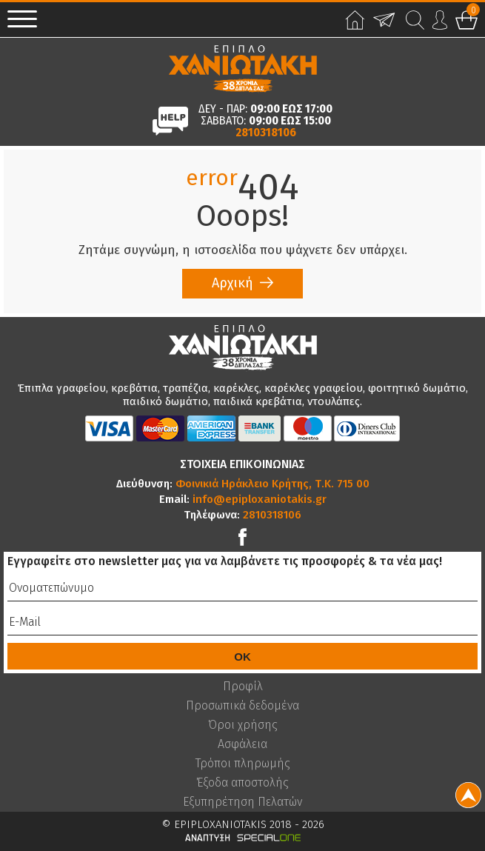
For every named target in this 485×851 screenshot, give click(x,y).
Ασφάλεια (242, 744)
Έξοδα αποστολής (242, 783)
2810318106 (265, 133)
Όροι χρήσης (243, 725)
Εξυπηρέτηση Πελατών (242, 802)
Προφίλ (243, 687)
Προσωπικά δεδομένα (242, 706)
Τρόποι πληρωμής (242, 764)
